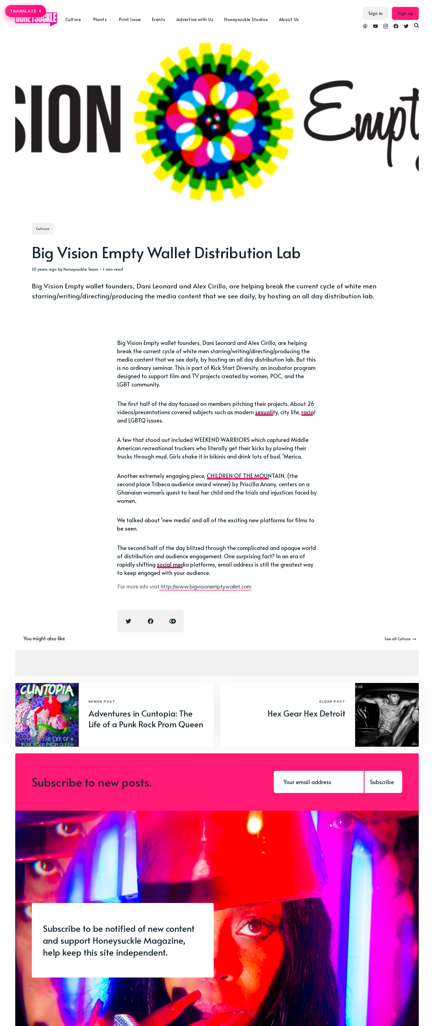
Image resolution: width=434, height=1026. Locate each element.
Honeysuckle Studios (246, 19)
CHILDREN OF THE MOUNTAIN (245, 476)
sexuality (266, 412)
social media (173, 564)
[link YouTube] (375, 27)
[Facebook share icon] (151, 621)
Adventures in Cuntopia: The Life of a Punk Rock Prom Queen (146, 718)
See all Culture (400, 638)
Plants (100, 19)
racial (308, 412)
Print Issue (130, 19)
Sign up (405, 13)
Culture (73, 19)
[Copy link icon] (173, 621)
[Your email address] (319, 782)
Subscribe (382, 782)
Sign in (375, 13)
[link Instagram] (385, 27)
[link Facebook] (396, 27)
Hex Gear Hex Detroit (306, 713)
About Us (289, 19)
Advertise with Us (194, 19)
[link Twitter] (406, 27)
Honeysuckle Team (80, 269)
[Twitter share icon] (128, 621)
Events (158, 19)
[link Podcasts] (365, 27)
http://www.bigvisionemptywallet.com (205, 586)
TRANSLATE (25, 11)
